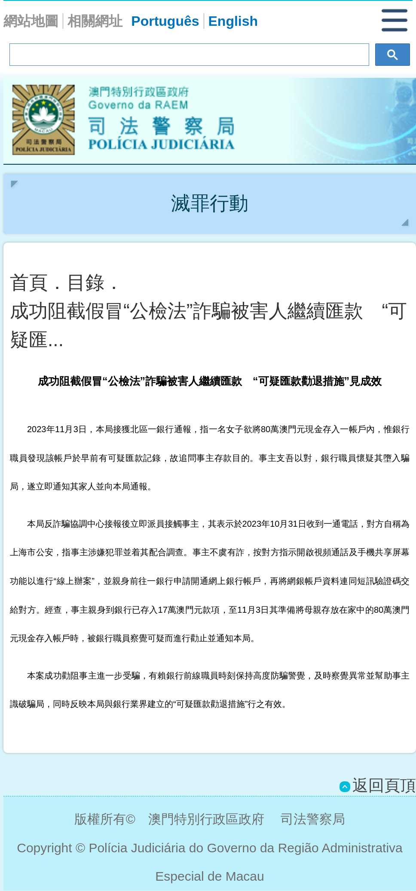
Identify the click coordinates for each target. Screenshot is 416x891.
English (233, 21)
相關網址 (94, 21)
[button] (399, 22)
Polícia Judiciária (209, 121)
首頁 (29, 282)
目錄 (85, 282)
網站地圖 (30, 21)
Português (165, 21)
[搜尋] (188, 55)
